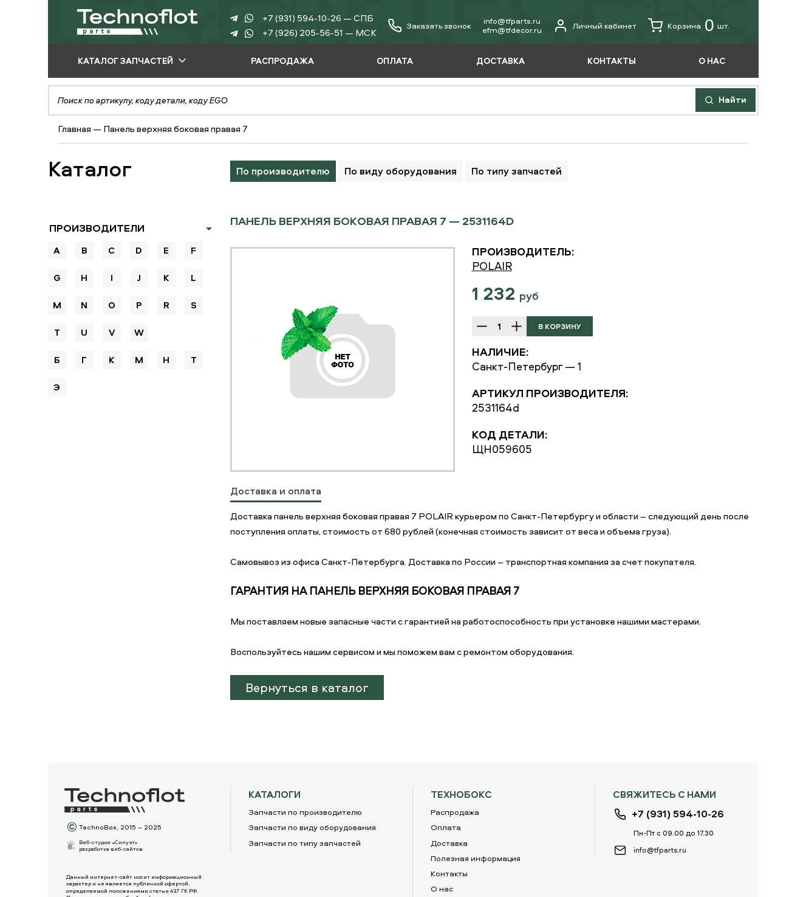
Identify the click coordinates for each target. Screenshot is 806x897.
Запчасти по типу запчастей (304, 842)
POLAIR (492, 266)
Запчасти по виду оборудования (312, 827)
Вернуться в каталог (307, 687)
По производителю (283, 171)
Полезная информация (476, 858)
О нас (442, 888)
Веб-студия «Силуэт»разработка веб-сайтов (111, 845)
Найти (725, 99)
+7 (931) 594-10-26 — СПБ (318, 18)
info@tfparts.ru (512, 20)
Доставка (449, 842)
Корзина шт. (689, 25)
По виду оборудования (400, 171)
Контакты (449, 873)
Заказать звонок (438, 25)
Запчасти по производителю (305, 811)
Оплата (446, 827)
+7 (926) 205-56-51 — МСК (319, 32)
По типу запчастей (516, 171)
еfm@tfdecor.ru (512, 29)
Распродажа (455, 811)
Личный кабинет (595, 25)
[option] (342, 359)
